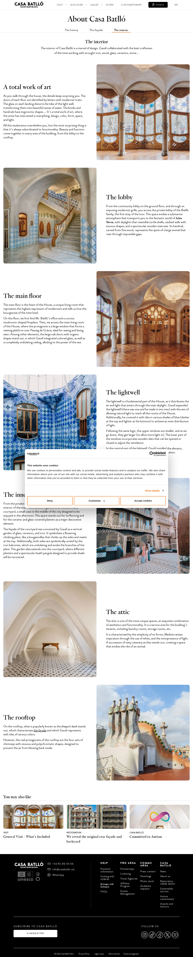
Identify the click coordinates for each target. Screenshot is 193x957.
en (176, 5)
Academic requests (145, 886)
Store (105, 4)
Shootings (145, 876)
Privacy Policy (83, 951)
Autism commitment (167, 896)
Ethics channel (113, 951)
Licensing (125, 873)
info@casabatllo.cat (63, 869)
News (163, 871)
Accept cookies (143, 500)
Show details (152, 490)
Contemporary (126, 4)
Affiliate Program (125, 884)
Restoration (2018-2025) (167, 882)
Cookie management (131, 951)
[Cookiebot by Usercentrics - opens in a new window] (152, 453)
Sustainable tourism (166, 889)
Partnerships (127, 868)
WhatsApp (58, 875)
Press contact (147, 871)
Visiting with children (107, 877)
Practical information (106, 870)
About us (165, 876)
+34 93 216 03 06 (63, 863)
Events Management (127, 891)
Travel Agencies (129, 878)
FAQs (103, 890)
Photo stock (147, 880)
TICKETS (157, 5)
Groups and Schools (107, 885)
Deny (50, 500)
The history (71, 30)
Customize (97, 500)
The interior (121, 30)
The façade (96, 30)
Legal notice (98, 951)
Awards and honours (166, 904)
